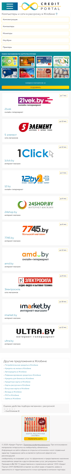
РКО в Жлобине (12, 395)
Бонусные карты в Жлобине (17, 389)
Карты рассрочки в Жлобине (17, 385)
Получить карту (35, 439)
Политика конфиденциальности (36, 445)
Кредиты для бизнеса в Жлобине (19, 379)
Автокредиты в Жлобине (16, 372)
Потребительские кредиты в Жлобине (21, 365)
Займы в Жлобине (13, 399)
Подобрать (35, 87)
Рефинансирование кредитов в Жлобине (23, 375)
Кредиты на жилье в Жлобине (18, 368)
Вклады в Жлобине (13, 392)
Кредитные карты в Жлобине (17, 382)
